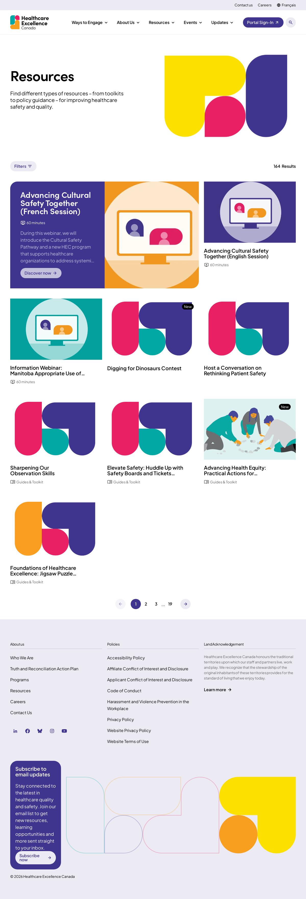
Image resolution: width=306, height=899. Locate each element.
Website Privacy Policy (129, 730)
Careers (265, 5)
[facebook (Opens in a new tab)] (27, 731)
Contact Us (21, 712)
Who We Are (21, 657)
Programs (19, 679)
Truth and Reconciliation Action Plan (44, 668)
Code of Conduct (124, 690)
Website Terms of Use (128, 741)
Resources (20, 690)
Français (289, 5)
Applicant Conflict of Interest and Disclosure (149, 679)
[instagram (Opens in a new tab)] (52, 731)
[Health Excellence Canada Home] (29, 22)
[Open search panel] (291, 22)
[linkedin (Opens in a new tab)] (15, 731)
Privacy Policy (120, 719)
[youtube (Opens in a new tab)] (64, 731)
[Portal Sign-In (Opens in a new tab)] (263, 22)
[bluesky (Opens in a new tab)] (40, 731)
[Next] (185, 604)
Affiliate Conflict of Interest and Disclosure (147, 668)
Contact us (244, 5)
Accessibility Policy (126, 657)
